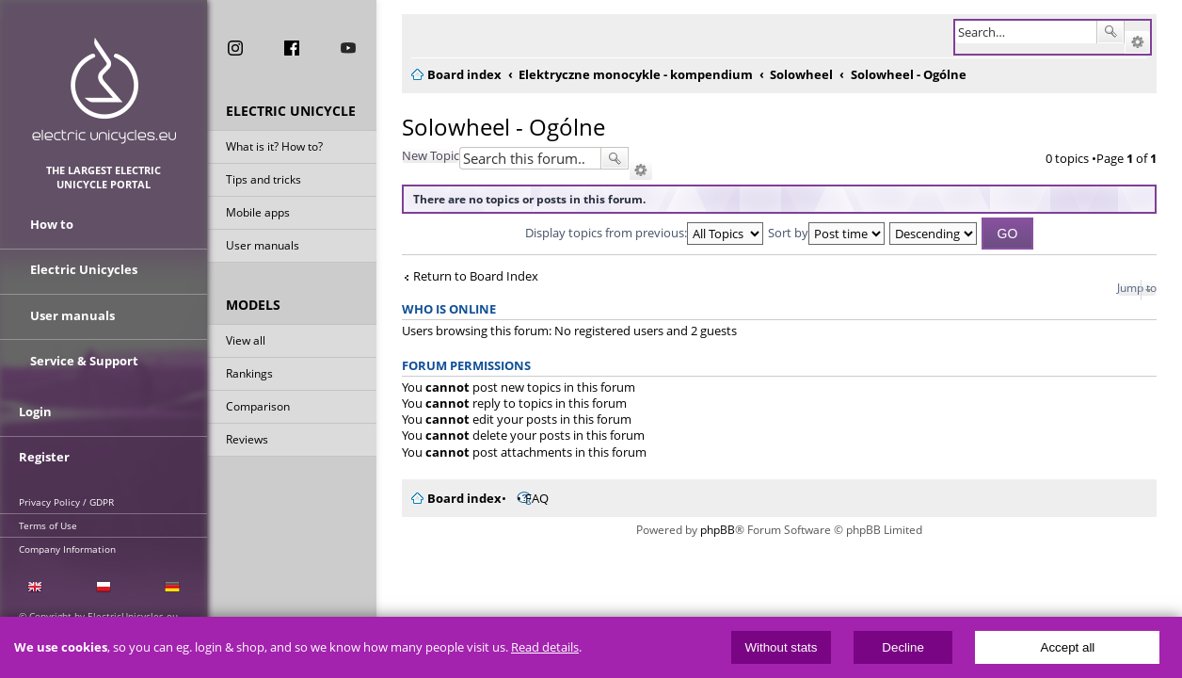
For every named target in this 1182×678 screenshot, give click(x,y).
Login (35, 406)
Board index (453, 498)
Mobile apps (258, 215)
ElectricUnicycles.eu (104, 91)
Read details (545, 647)
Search (1122, 32)
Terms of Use (48, 516)
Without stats (780, 647)
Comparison (258, 409)
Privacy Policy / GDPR (66, 492)
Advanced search (1148, 42)
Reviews (247, 442)
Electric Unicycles (83, 271)
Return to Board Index (464, 276)
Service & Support (84, 355)
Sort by (826, 232)
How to (51, 228)
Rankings (249, 376)
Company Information (67, 539)
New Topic (419, 155)
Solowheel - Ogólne (492, 126)
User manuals (262, 248)
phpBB (717, 530)
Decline (902, 647)
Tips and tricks (263, 182)
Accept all (1068, 647)
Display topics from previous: (644, 232)
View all (245, 343)
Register (44, 449)
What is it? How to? (274, 149)
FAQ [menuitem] (525, 498)
